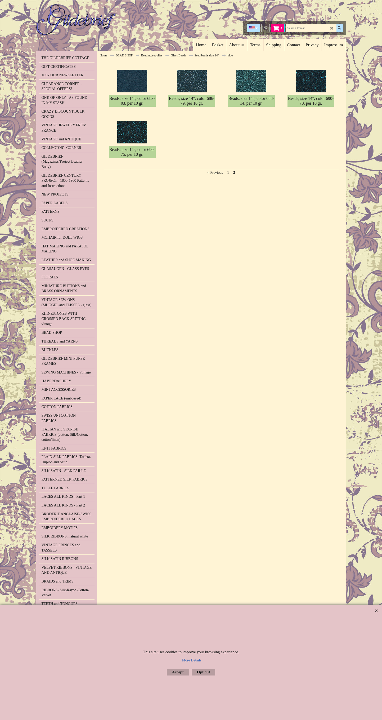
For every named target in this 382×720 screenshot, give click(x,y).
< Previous (215, 233)
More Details (191, 660)
